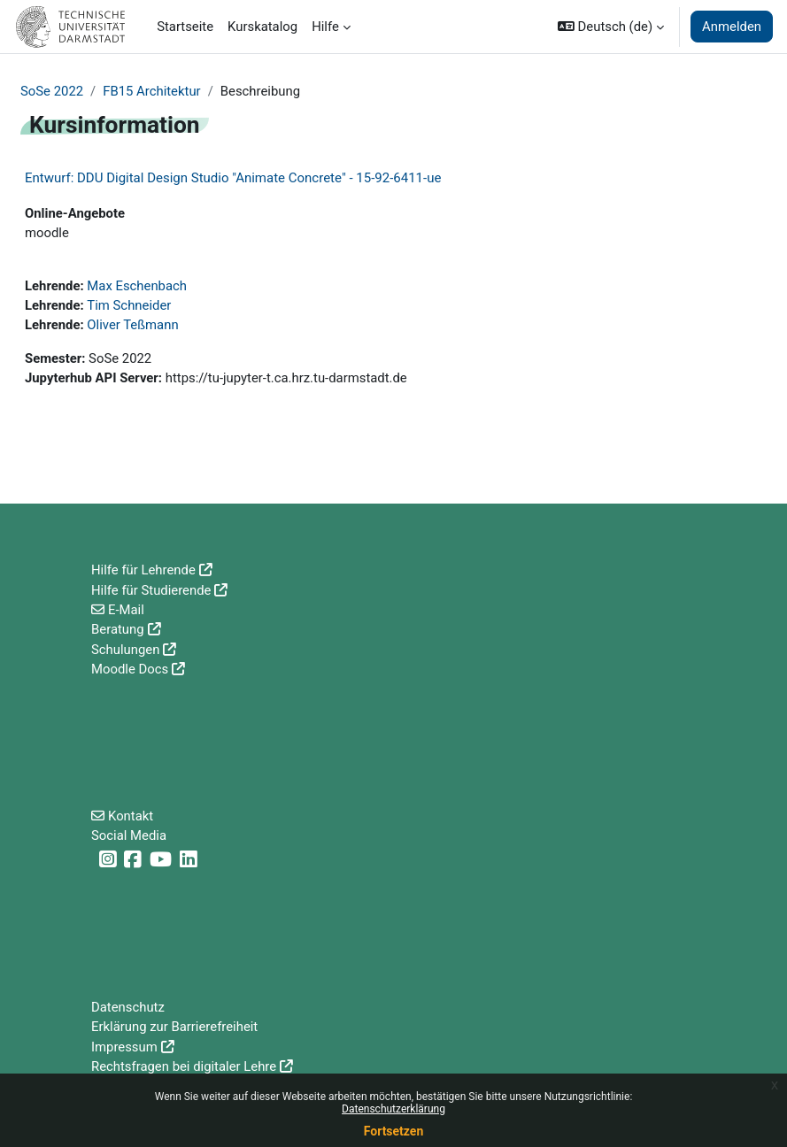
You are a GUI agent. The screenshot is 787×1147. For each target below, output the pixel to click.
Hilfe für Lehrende (143, 570)
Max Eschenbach (137, 286)
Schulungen (125, 650)
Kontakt (130, 816)
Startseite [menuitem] (185, 27)
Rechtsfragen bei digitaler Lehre (183, 1066)
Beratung (117, 629)
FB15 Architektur (151, 91)
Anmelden (731, 27)
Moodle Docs (129, 669)
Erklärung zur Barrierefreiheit (174, 1027)
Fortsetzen (394, 1131)
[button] (610, 26)
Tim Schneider (129, 305)
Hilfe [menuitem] (325, 27)
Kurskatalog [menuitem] (262, 27)
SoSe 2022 (51, 91)
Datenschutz (128, 1007)
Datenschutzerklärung (393, 1109)
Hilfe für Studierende (151, 590)
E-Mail (126, 610)
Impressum (124, 1047)
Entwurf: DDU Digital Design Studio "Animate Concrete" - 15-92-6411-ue (233, 178)
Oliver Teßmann (132, 325)
